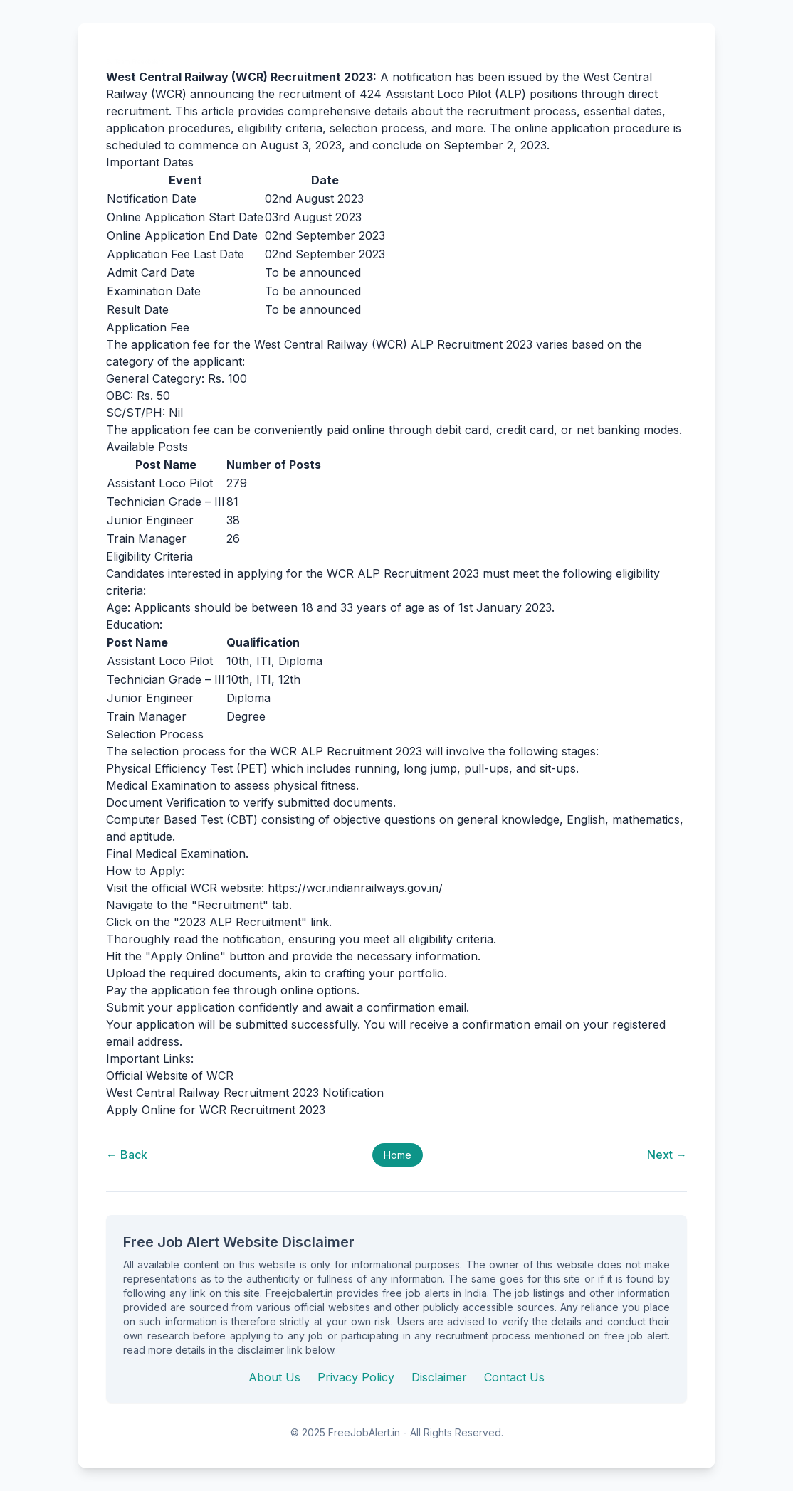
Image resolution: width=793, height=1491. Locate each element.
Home (397, 1155)
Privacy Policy (355, 1377)
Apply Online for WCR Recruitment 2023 (215, 1110)
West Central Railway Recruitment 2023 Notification (245, 1093)
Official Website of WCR (169, 1075)
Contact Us (514, 1377)
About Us (274, 1377)
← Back (126, 1154)
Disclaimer (439, 1377)
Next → (667, 1154)
